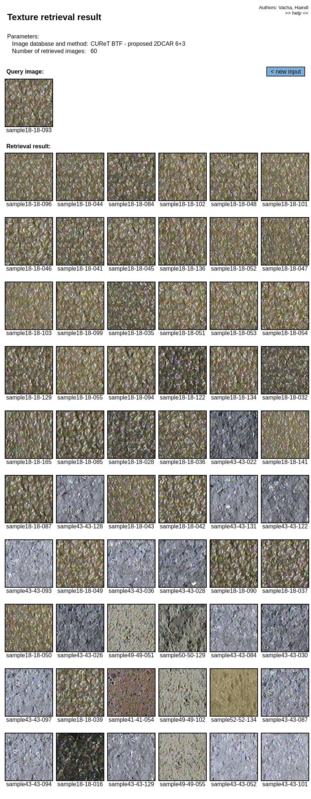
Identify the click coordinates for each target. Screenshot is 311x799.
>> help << (296, 13)
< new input (286, 71)
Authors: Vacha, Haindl (283, 7)
